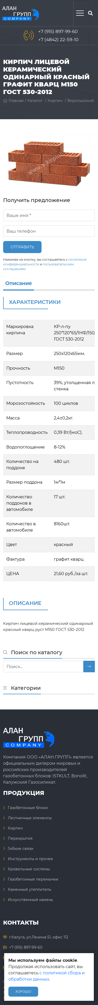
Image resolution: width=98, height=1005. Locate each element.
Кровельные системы (29, 869)
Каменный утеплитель (29, 889)
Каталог (35, 100)
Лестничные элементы (30, 818)
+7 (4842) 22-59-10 (58, 39)
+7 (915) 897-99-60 (58, 31)
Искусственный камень (30, 899)
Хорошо (23, 991)
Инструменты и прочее (30, 858)
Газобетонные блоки (28, 807)
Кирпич (55, 100)
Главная (13, 100)
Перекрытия (20, 838)
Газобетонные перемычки (33, 879)
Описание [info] (18, 283)
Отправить (22, 247)
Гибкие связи (20, 848)
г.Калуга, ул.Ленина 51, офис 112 (38, 937)
